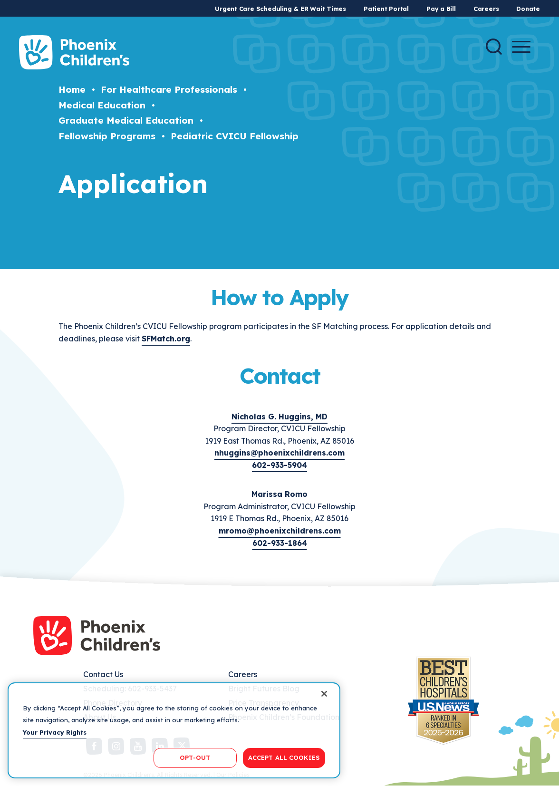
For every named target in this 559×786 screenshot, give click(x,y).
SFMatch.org (166, 338)
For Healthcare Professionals (169, 89)
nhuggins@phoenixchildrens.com (279, 452)
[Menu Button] (521, 47)
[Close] (324, 693)
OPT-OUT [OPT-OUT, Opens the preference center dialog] (195, 757)
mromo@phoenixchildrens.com (280, 530)
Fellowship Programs (106, 136)
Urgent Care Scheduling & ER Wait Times (280, 8)
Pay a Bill (441, 8)
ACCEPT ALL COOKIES (284, 757)
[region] (174, 730)
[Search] (494, 46)
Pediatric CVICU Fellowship (235, 136)
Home (72, 89)
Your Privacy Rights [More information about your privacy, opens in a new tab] (55, 732)
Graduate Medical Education (125, 120)
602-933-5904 (279, 465)
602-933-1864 (279, 543)
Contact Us (103, 674)
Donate (528, 8)
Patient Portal (386, 8)
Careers (486, 8)
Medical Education (101, 105)
